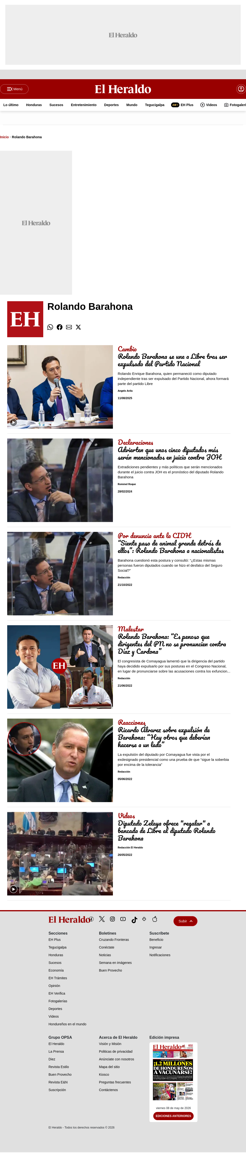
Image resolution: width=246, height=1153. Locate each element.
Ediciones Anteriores (173, 1116)
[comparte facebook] (59, 328)
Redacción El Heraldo (130, 848)
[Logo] (123, 89)
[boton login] (241, 89)
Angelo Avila (125, 391)
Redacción (124, 578)
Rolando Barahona (27, 137)
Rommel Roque (127, 484)
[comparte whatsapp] (50, 328)
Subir (185, 921)
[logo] (58, 920)
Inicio (4, 137)
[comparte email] (69, 328)
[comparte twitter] (78, 328)
